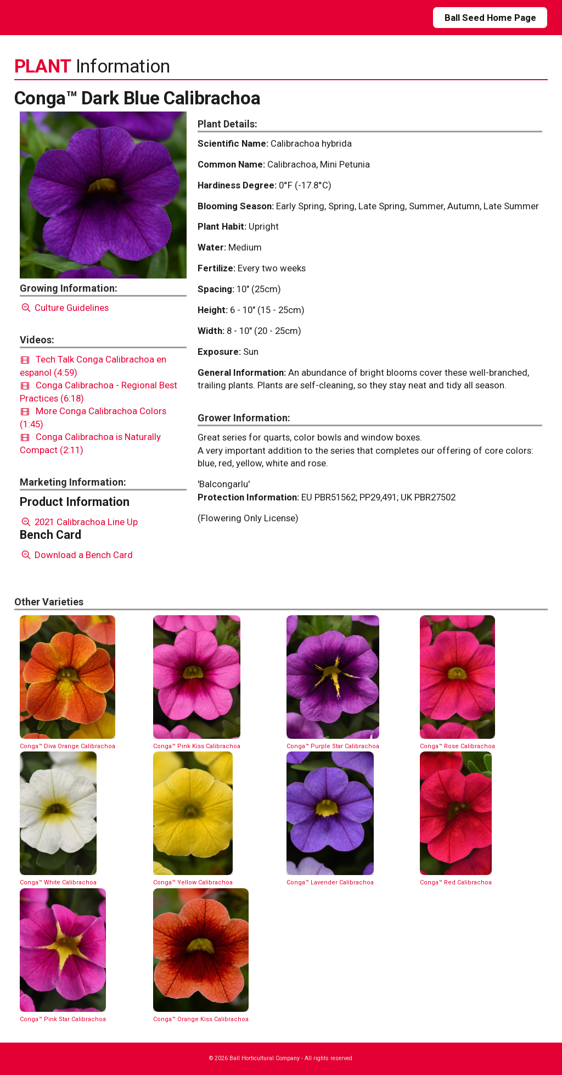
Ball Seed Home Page (490, 17)
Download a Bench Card (76, 554)
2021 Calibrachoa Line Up (79, 521)
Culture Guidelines (64, 307)
